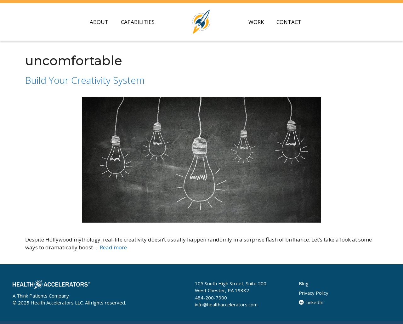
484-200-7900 (211, 297)
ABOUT (99, 22)
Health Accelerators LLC (57, 302)
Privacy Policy (313, 293)
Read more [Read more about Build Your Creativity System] (113, 247)
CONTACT (288, 22)
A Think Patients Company (41, 296)
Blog (304, 283)
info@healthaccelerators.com (226, 304)
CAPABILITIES (138, 22)
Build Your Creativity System (85, 80)
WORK (256, 22)
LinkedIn (311, 302)
